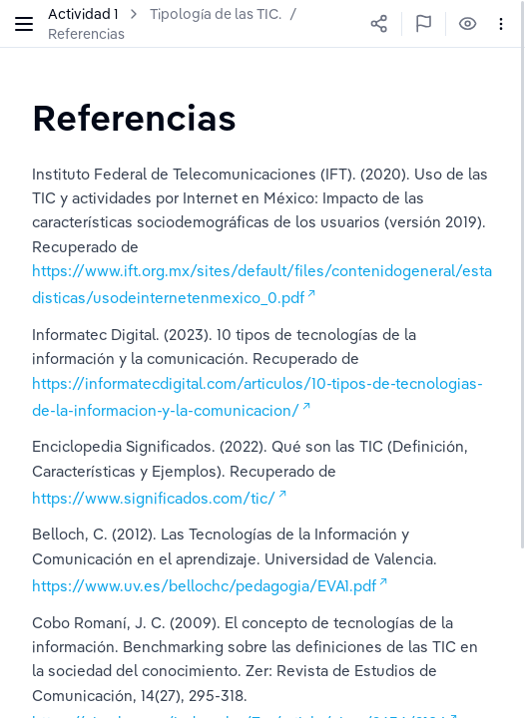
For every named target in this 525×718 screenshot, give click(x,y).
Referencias (86, 34)
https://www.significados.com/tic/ (153, 498)
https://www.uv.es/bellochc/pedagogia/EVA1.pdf (204, 585)
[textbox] (134, 117)
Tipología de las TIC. (215, 14)
